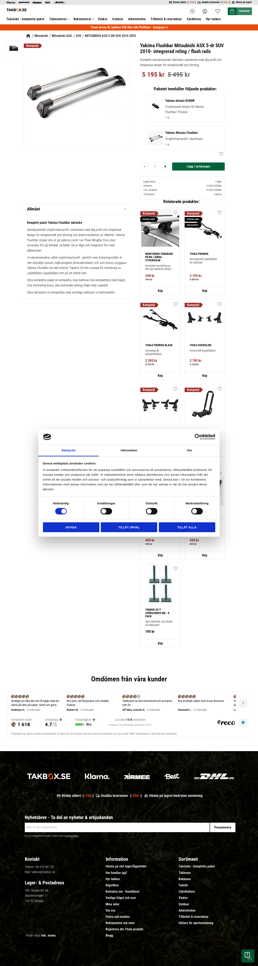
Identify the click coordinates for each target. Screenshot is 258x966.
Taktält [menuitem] (183, 885)
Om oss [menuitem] (110, 910)
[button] (175, 213)
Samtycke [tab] (68, 450)
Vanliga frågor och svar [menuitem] (121, 898)
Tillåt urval (129, 527)
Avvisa (71, 527)
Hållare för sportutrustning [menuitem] (196, 923)
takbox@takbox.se (43, 872)
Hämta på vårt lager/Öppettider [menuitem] (126, 866)
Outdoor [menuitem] (184, 904)
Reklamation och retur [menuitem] (120, 923)
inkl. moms (48, 935)
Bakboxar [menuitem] (185, 879)
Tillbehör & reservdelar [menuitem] (193, 917)
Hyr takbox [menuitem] (113, 879)
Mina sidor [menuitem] (112, 904)
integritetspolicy (72, 836)
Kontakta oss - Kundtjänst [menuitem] (122, 891)
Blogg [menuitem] (109, 935)
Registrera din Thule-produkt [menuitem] (124, 929)
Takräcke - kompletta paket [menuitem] (197, 866)
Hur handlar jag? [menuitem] (116, 873)
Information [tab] (129, 450)
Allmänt (33, 209)
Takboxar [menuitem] (185, 873)
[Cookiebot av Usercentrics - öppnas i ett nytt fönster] (197, 437)
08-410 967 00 (44, 867)
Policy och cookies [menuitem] (118, 917)
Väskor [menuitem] (183, 898)
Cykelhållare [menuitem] (187, 891)
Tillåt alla (187, 527)
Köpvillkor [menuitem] (112, 885)
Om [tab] (189, 450)
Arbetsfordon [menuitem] (187, 910)
